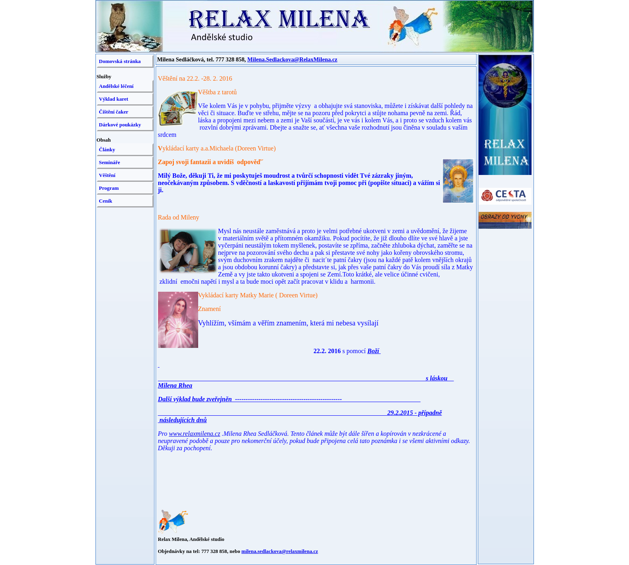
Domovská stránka (120, 61)
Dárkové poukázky (120, 125)
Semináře (109, 162)
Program (109, 188)
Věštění (107, 175)
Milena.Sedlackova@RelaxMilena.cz (292, 59)
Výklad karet (113, 99)
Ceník (105, 201)
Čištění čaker (113, 112)
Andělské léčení (116, 86)
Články (107, 149)
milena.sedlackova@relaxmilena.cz (279, 551)
